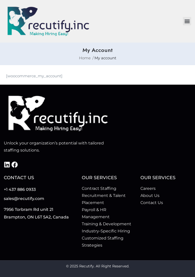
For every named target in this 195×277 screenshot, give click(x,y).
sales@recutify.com (24, 198)
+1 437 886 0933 (20, 189)
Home (85, 58)
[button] (187, 21)
